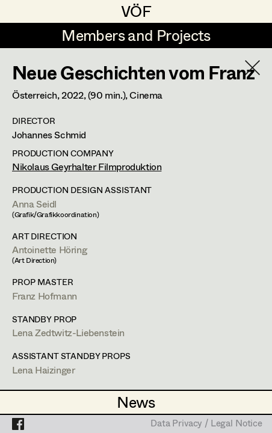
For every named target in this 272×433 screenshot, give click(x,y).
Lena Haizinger (43, 369)
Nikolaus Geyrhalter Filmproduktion (86, 166)
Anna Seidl (34, 203)
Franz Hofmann (44, 295)
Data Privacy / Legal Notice (206, 424)
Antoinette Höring (49, 249)
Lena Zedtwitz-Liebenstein (68, 332)
